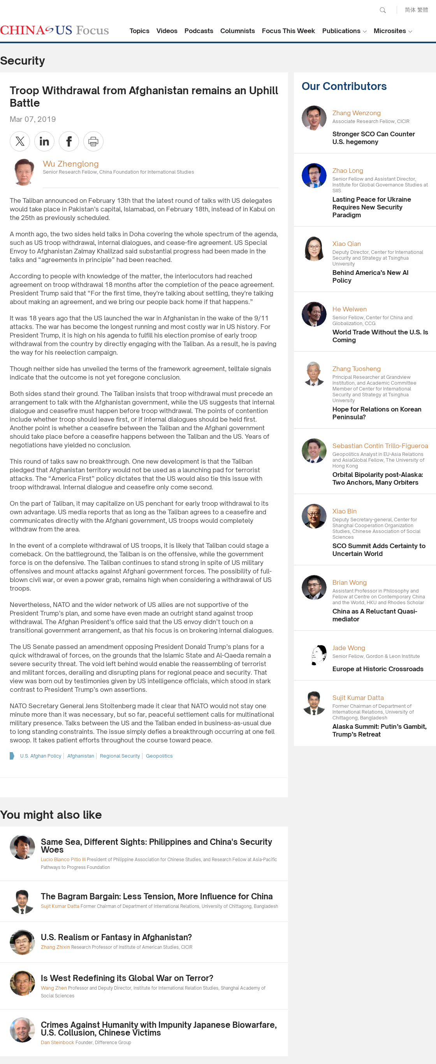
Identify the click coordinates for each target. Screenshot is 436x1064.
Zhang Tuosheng (356, 369)
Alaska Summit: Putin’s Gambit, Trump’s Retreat (379, 730)
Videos (167, 31)
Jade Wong (348, 648)
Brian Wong (349, 582)
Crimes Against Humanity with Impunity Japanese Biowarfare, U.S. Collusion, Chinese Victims (159, 1029)
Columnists (237, 31)
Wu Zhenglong (71, 164)
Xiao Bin (344, 511)
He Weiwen (349, 309)
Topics (139, 31)
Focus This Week (288, 31)
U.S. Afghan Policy (41, 756)
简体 (410, 9)
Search (383, 10)
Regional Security (120, 756)
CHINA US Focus (54, 30)
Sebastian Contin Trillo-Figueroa (380, 446)
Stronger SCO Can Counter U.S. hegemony (373, 138)
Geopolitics (159, 756)
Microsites (390, 31)
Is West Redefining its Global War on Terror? (127, 978)
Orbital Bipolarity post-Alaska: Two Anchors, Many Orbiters (377, 478)
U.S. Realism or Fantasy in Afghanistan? (116, 937)
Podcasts (199, 31)
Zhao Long (347, 170)
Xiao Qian (346, 244)
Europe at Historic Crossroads (378, 669)
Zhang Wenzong (356, 113)
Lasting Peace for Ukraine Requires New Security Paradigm (371, 207)
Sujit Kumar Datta (358, 698)
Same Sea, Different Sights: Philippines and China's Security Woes (156, 846)
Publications (341, 31)
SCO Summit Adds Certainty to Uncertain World (378, 550)
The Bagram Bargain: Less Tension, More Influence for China (157, 896)
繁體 (422, 9)
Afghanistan (80, 756)
